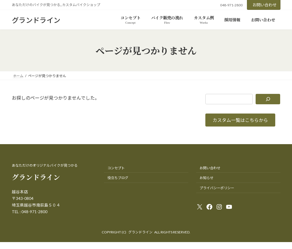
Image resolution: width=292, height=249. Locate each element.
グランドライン (140, 232)
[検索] (268, 99)
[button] (240, 120)
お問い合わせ (264, 4)
